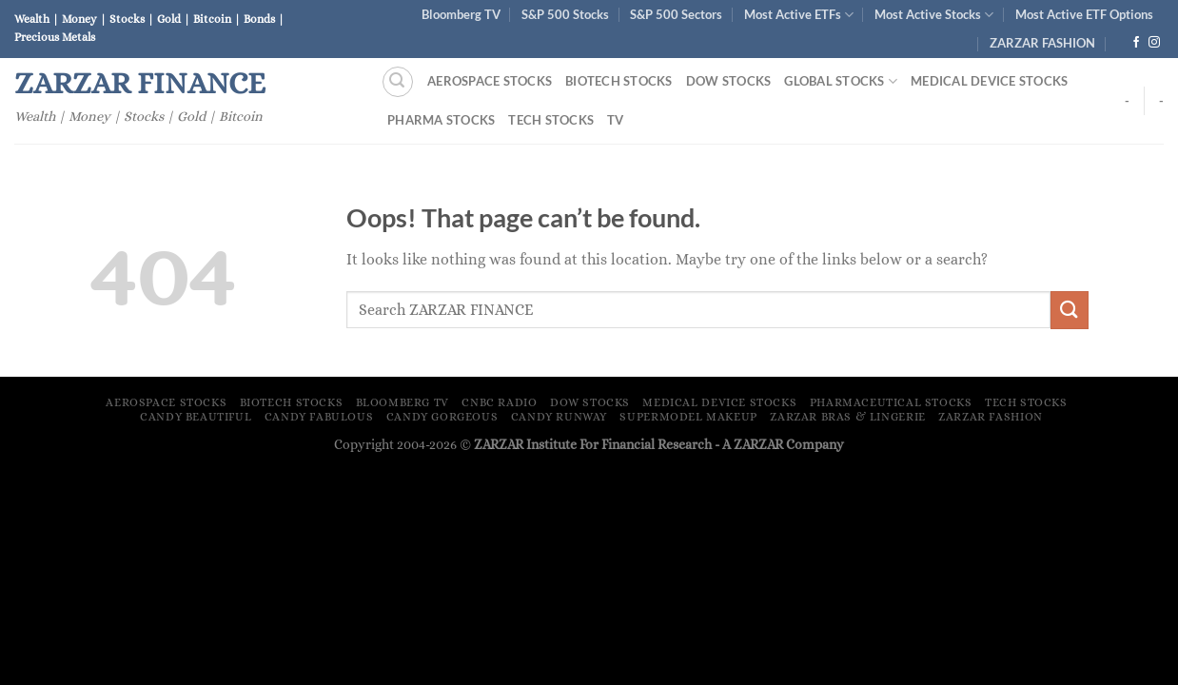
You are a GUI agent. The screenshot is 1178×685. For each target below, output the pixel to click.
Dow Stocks (729, 80)
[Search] (398, 82)
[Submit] (1069, 309)
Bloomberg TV (461, 14)
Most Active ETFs (799, 15)
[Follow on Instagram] (1154, 42)
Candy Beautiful (195, 416)
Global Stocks (840, 81)
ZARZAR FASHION (1042, 42)
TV (615, 119)
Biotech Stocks (619, 80)
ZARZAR (758, 444)
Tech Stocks (551, 119)
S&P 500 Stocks (565, 14)
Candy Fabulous (319, 416)
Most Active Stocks (933, 15)
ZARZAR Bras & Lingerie (847, 416)
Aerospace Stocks (489, 80)
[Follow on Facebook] (1136, 42)
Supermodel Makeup (687, 416)
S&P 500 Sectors (676, 14)
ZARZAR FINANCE (139, 83)
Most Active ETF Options (1084, 14)
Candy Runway (559, 416)
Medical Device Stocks (989, 80)
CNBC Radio (499, 402)
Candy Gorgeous (442, 416)
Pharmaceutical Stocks (891, 402)
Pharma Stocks (441, 119)
